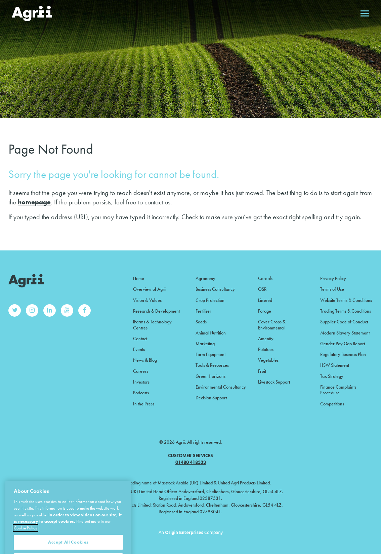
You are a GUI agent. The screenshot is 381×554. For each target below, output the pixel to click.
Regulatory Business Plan (343, 354)
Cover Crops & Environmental (272, 324)
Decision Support (211, 398)
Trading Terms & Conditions (345, 311)
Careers (140, 371)
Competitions (332, 404)
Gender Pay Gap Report (342, 344)
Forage (264, 311)
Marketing (205, 344)
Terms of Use (332, 289)
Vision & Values (147, 300)
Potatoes (265, 349)
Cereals (265, 278)
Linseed (265, 300)
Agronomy (205, 278)
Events (139, 349)
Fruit (262, 371)
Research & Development (156, 311)
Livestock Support (274, 382)
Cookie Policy (25, 543)
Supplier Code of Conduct (344, 322)
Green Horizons (210, 376)
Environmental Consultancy (221, 387)
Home (138, 278)
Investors (141, 382)
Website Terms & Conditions (346, 300)
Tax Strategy (331, 376)
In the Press (143, 404)
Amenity (265, 338)
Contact (140, 338)
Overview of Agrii (149, 289)
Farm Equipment (210, 354)
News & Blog (145, 360)
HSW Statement (334, 365)
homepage (34, 202)
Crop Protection (210, 300)
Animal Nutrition (211, 333)
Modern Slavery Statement (345, 333)
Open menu (365, 13)
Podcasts (141, 393)
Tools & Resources (212, 365)
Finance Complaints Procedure (338, 390)
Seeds (201, 322)
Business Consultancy (215, 289)
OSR (262, 289)
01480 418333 (190, 462)
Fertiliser (203, 311)
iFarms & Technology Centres (152, 324)
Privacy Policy (333, 278)
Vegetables (268, 360)
